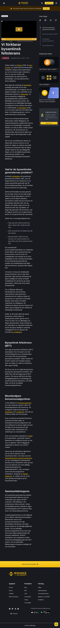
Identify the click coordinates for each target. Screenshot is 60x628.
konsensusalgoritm (24, 403)
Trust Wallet (27, 602)
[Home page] (23, 3)
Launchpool (27, 596)
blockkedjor (27, 85)
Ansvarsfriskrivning (43, 593)
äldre (30, 436)
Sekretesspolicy (42, 590)
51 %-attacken (16, 332)
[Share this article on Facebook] (45, 20)
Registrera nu (49, 123)
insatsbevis (20, 412)
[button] (56, 3)
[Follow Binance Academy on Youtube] (18, 608)
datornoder (24, 94)
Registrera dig (49, 3)
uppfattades (16, 176)
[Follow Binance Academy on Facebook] (9, 609)
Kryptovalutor (22, 108)
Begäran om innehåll (44, 596)
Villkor (39, 587)
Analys (26, 599)
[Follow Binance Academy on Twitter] (12, 608)
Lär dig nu (46, 8)
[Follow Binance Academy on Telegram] (15, 608)
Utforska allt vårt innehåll (30, 564)
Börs (25, 587)
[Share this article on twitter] (40, 20)
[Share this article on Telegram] (50, 20)
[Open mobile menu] (56, 3)
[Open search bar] (41, 3)
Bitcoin (19, 65)
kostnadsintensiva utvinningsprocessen (18, 458)
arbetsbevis (9, 412)
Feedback (41, 599)
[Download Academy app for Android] (45, 612)
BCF (25, 590)
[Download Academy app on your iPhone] (35, 612)
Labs (25, 593)
